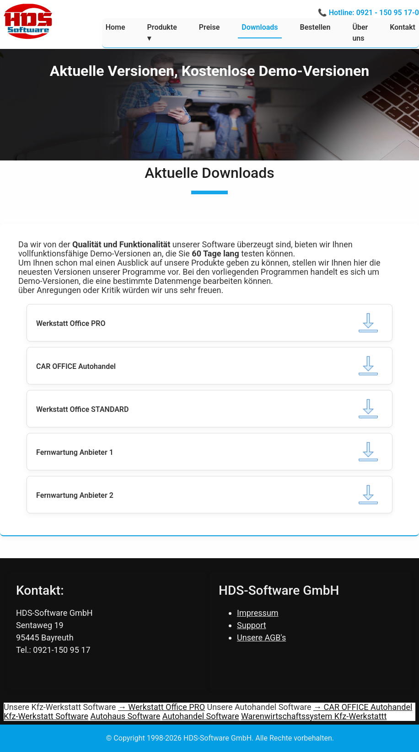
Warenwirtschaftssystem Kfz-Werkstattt (314, 716)
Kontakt (402, 27)
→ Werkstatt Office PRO (161, 707)
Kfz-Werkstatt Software (46, 716)
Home (115, 27)
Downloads (260, 27)
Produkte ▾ (162, 33)
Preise (209, 27)
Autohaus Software (126, 716)
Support (251, 625)
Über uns (360, 33)
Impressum (258, 613)
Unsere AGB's (261, 637)
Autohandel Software (200, 716)
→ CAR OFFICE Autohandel (362, 707)
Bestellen (315, 27)
